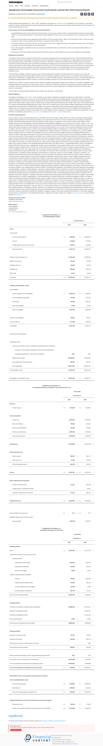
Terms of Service (72, 743)
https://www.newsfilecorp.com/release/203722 (53, 721)
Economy (27, 6)
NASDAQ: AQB (62, 23)
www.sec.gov (17, 194)
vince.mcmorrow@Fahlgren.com (17, 211)
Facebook (53, 111)
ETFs (21, 6)
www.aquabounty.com (36, 111)
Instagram (68, 111)
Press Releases (44, 6)
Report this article (15, 730)
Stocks (11, 6)
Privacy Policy (61, 743)
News (16, 6)
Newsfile (42, 14)
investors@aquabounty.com (16, 201)
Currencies (35, 6)
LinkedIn (60, 111)
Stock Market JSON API (58, 735)
